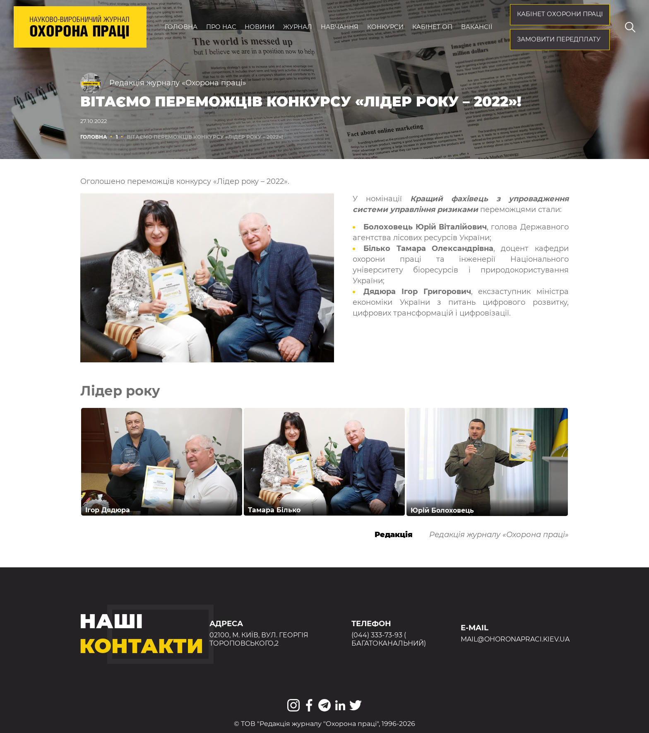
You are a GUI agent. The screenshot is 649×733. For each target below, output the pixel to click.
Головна (181, 27)
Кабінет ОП (432, 27)
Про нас (221, 27)
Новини (259, 27)
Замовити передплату (559, 39)
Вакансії (476, 27)
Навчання (339, 27)
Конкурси (385, 27)
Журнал (297, 27)
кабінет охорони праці (560, 14)
